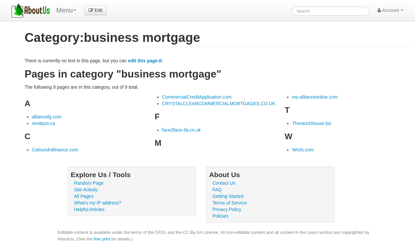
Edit (96, 10)
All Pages (84, 196)
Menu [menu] (66, 10)
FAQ (217, 189)
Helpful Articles (89, 209)
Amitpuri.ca (43, 123)
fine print (102, 238)
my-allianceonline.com (315, 97)
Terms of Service (230, 202)
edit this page (143, 60)
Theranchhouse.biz (311, 123)
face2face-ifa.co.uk (181, 130)
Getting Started (228, 196)
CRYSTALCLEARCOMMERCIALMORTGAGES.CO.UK (219, 103)
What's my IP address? (97, 202)
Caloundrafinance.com (55, 149)
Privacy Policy (227, 209)
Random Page (89, 183)
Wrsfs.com (303, 149)
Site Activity (86, 189)
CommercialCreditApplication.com (197, 97)
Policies (220, 216)
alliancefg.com (47, 116)
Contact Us (224, 183)
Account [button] (390, 10)
